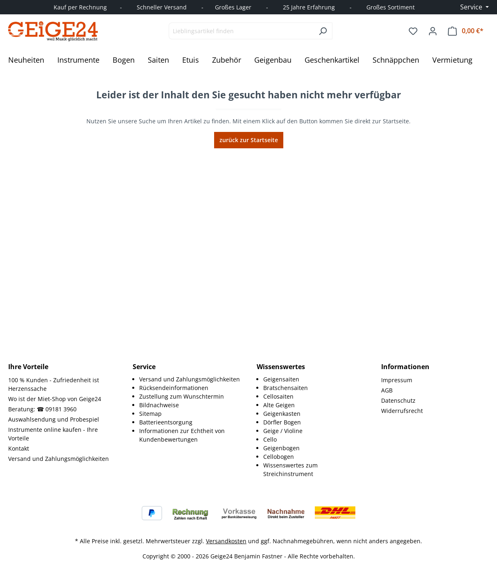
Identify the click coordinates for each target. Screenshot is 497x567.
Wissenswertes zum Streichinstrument (290, 469)
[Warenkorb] (466, 31)
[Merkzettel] (413, 31)
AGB (387, 390)
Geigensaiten (281, 379)
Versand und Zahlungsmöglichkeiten (58, 459)
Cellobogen (278, 456)
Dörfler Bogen (282, 422)
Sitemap (150, 413)
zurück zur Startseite (248, 140)
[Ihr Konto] (433, 31)
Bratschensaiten (285, 388)
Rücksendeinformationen (173, 388)
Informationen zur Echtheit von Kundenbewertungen (182, 435)
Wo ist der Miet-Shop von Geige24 (54, 399)
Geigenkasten (281, 413)
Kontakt (18, 448)
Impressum (396, 380)
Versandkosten (226, 541)
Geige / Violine (283, 431)
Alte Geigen (279, 405)
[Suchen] (322, 31)
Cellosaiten (278, 396)
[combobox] (241, 31)
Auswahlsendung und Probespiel (53, 419)
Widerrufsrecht (402, 411)
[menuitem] (190, 379)
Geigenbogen (281, 448)
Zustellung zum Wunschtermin (181, 396)
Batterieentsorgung (165, 422)
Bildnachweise (159, 405)
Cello (270, 439)
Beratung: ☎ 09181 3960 (42, 409)
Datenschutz (398, 400)
